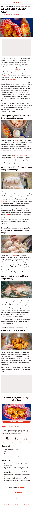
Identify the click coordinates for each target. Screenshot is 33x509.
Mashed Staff (16, 14)
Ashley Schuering (6, 14)
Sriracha (3, 76)
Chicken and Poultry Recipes (23, 6)
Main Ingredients (10, 6)
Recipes (3, 6)
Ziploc (8, 214)
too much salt (13, 255)
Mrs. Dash (12, 79)
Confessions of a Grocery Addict (10, 70)
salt (25, 259)
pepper (3, 261)
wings (16, 142)
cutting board (23, 155)
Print (17, 426)
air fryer (17, 140)
